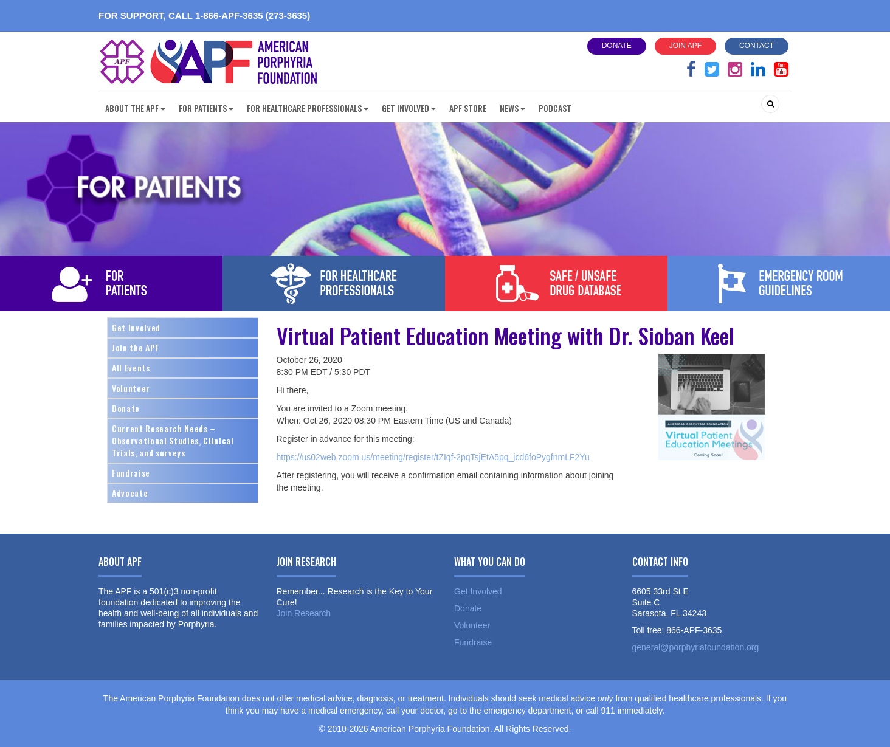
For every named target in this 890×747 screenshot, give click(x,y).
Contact (756, 45)
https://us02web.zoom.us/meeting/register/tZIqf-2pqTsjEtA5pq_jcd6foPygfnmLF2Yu (433, 457)
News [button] (512, 108)
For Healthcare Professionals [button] (307, 108)
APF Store (467, 108)
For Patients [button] (206, 108)
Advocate (130, 492)
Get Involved (136, 327)
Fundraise (131, 472)
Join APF (685, 45)
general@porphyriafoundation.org (695, 647)
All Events (131, 367)
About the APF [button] (135, 108)
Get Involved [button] (409, 108)
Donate (617, 45)
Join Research (304, 613)
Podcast (555, 108)
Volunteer (131, 388)
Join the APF (135, 347)
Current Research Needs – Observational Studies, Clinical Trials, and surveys (173, 440)
